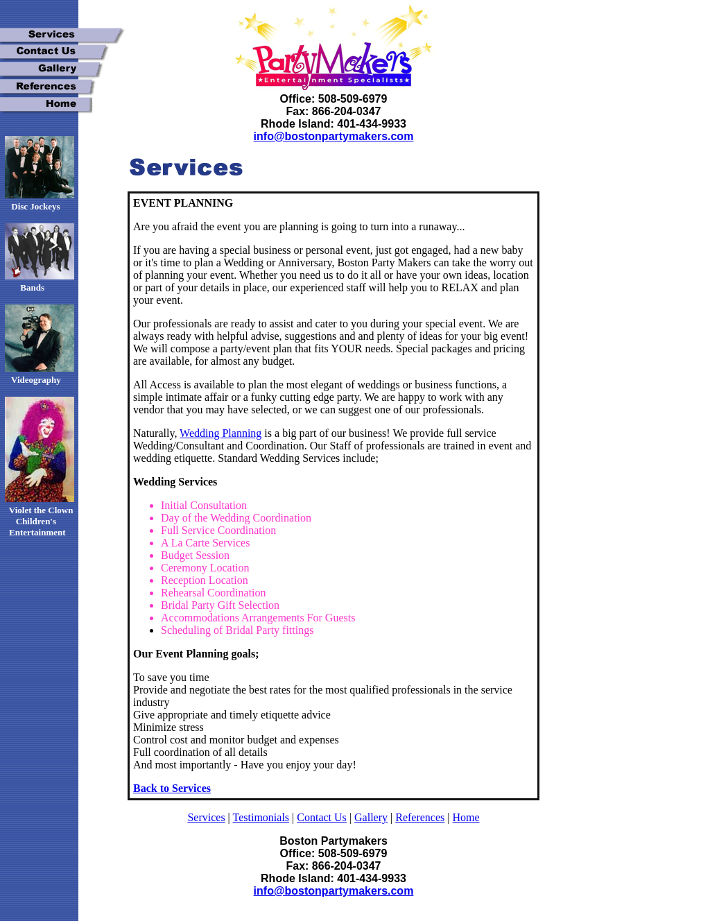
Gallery (371, 817)
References (419, 817)
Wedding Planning (220, 433)
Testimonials (261, 817)
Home (465, 817)
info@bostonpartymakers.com (334, 136)
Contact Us (322, 817)
